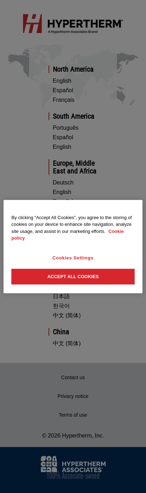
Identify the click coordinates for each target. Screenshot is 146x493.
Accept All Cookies (73, 276)
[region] (73, 246)
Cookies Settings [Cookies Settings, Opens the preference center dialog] (73, 257)
